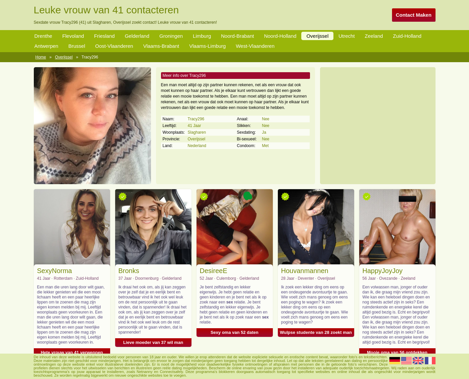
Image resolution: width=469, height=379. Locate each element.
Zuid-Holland (407, 36)
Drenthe (43, 36)
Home (40, 57)
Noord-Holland (280, 36)
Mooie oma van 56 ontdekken (397, 352)
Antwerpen (46, 46)
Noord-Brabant (237, 36)
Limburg (202, 36)
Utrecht (346, 36)
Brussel (76, 46)
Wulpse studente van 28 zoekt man (316, 332)
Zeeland (374, 36)
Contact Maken (414, 15)
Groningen (171, 36)
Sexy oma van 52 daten (234, 332)
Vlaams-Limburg (207, 46)
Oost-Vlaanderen (114, 46)
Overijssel (317, 36)
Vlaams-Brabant (161, 46)
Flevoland (73, 36)
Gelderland (137, 36)
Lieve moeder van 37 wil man (153, 342)
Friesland (104, 36)
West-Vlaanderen (255, 46)
